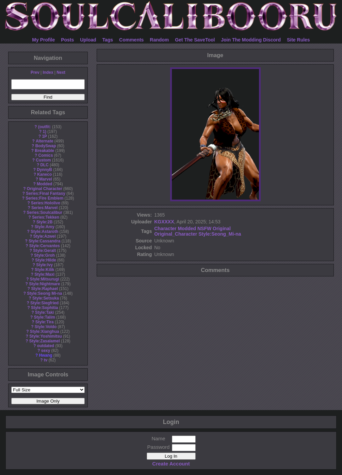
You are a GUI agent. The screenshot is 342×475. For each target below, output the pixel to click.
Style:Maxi (44, 274)
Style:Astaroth (44, 231)
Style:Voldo (46, 326)
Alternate (44, 141)
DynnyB (44, 169)
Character (165, 228)
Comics (45, 155)
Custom (43, 160)
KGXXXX (164, 221)
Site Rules (298, 40)
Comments (131, 40)
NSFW (204, 228)
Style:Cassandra (44, 241)
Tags (107, 40)
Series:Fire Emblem (44, 198)
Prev (35, 72)
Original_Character (175, 234)
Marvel (45, 179)
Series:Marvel (44, 207)
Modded (44, 184)
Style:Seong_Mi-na (219, 234)
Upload (88, 40)
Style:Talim (44, 317)
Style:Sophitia (44, 307)
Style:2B (44, 222)
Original (222, 228)
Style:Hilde (45, 260)
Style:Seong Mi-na (44, 293)
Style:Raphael (44, 288)
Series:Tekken (45, 217)
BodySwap (45, 145)
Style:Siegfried (44, 303)
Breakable (44, 150)
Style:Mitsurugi (44, 279)
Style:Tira (44, 322)
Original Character (44, 188)
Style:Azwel (44, 236)
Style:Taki (44, 312)
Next (60, 72)
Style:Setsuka (45, 298)
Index (48, 72)
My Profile (43, 40)
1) (44, 131)
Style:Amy (44, 226)
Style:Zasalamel (44, 341)
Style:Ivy (44, 264)
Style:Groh (44, 255)
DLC (44, 165)
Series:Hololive (45, 203)
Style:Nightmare (44, 284)
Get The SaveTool (195, 40)
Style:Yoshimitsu (45, 336)
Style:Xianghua (44, 331)
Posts (67, 40)
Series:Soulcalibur (44, 212)
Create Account (171, 463)
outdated (45, 345)
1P (44, 136)
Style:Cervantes (44, 245)
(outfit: (44, 126)
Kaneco (44, 174)
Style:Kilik (44, 269)
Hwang (45, 355)
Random (159, 40)
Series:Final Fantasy (45, 193)
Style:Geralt (44, 250)
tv (46, 360)
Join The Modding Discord (251, 40)
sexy (45, 350)
